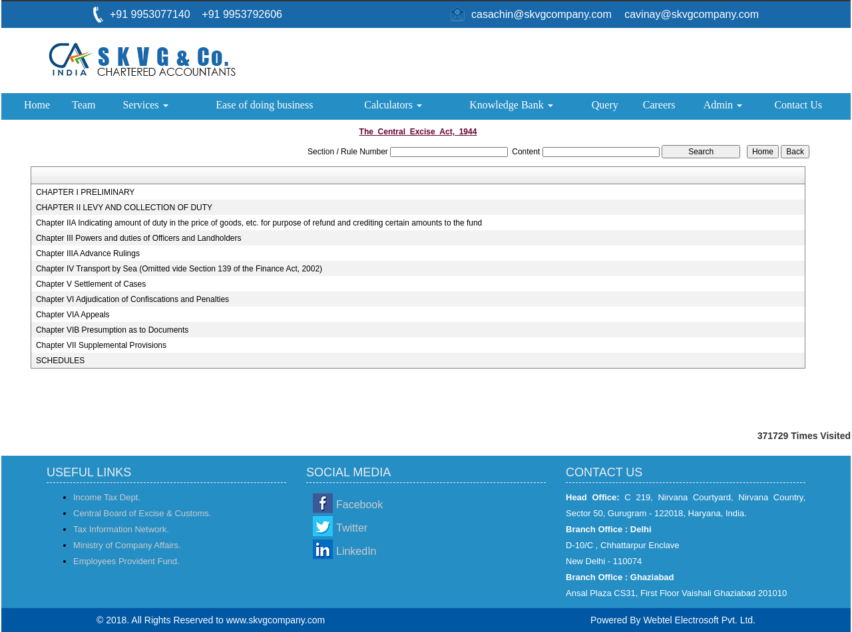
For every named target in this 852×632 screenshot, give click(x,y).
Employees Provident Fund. (126, 561)
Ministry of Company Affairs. (127, 545)
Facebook (359, 504)
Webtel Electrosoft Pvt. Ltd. (699, 620)
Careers (659, 104)
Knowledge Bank (511, 104)
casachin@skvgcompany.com (541, 14)
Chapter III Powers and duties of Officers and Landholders (139, 238)
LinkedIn (356, 551)
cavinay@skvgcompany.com (691, 14)
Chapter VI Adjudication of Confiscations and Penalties (132, 299)
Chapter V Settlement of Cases (91, 284)
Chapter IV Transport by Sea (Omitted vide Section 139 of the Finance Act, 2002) (179, 268)
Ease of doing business (264, 104)
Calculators (393, 104)
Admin (723, 104)
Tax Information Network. (121, 529)
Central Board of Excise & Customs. (142, 513)
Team (83, 104)
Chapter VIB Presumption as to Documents (112, 330)
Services (145, 104)
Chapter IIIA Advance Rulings (88, 253)
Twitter (351, 528)
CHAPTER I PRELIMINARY (85, 192)
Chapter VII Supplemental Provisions (101, 345)
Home (37, 104)
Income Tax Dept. (106, 497)
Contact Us (798, 104)
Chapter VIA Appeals (73, 314)
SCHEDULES (60, 360)
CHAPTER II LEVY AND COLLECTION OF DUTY (124, 207)
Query (605, 104)
